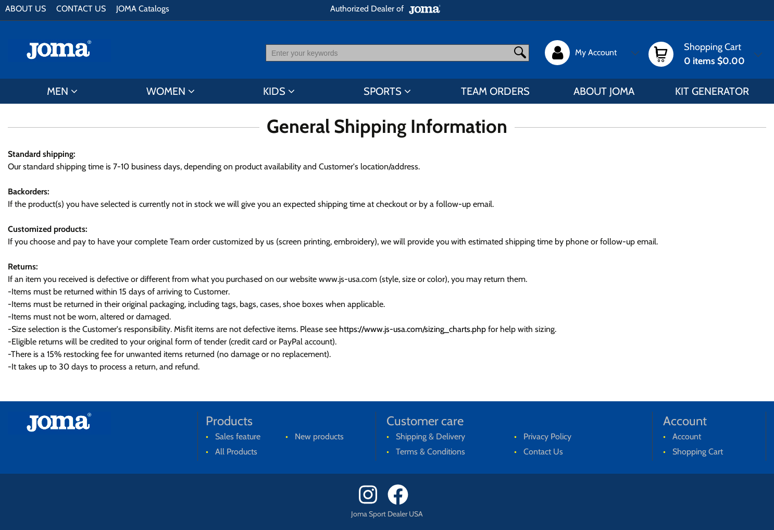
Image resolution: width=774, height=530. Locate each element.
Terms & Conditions (430, 452)
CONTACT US (81, 9)
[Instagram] (372, 502)
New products (319, 436)
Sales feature (237, 436)
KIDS (274, 91)
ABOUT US (25, 9)
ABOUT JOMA (603, 91)
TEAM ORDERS (495, 91)
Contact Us (543, 452)
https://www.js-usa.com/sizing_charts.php (412, 329)
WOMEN (165, 91)
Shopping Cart (697, 452)
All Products (236, 452)
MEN (57, 91)
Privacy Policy (547, 436)
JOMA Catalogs (142, 9)
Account (686, 436)
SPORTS (383, 91)
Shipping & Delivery (430, 436)
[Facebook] (401, 502)
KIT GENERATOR (712, 91)
